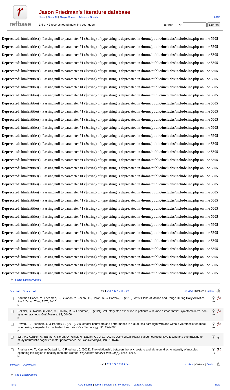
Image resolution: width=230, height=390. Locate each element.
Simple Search (68, 17)
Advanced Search (88, 17)
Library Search (103, 384)
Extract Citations (143, 384)
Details (210, 291)
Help (217, 384)
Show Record (122, 384)
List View (188, 291)
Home (42, 17)
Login (217, 17)
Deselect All (29, 291)
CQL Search (85, 384)
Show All (53, 17)
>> (128, 290)
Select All (15, 291)
